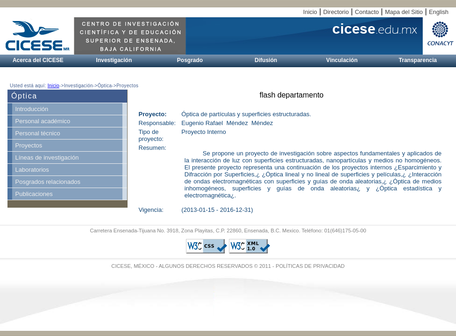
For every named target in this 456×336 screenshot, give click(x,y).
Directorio (336, 11)
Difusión (266, 60)
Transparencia (418, 60)
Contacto (367, 11)
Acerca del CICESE (38, 60)
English (439, 11)
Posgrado (190, 60)
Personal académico (43, 121)
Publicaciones (34, 193)
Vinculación (341, 60)
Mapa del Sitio (404, 11)
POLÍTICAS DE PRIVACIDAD (310, 266)
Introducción (32, 108)
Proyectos (29, 145)
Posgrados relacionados (47, 181)
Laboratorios (32, 169)
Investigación (114, 60)
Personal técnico (37, 133)
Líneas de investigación (47, 157)
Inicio (310, 11)
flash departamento (292, 95)
